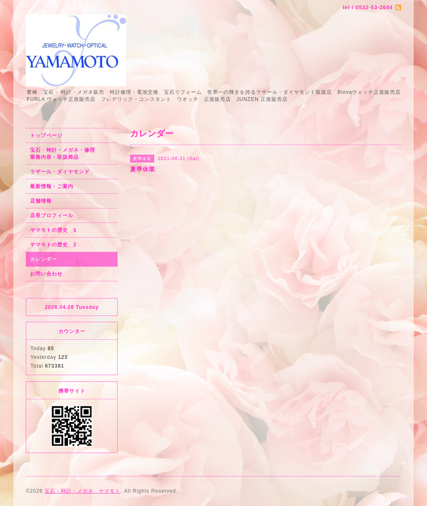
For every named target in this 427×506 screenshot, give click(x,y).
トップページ (46, 135)
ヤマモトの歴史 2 (53, 245)
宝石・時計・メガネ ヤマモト (83, 491)
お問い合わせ (46, 274)
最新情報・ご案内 (51, 186)
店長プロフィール (51, 215)
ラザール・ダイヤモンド (60, 172)
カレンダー (43, 259)
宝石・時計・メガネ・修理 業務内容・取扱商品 (71, 153)
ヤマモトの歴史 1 (53, 230)
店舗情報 (41, 201)
